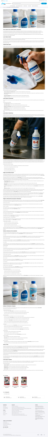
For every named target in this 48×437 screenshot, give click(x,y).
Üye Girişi (4, 412)
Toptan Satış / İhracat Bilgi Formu (7, 424)
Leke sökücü (4, 38)
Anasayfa (4, 7)
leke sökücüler (18, 366)
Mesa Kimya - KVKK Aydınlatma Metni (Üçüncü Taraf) (18, 407)
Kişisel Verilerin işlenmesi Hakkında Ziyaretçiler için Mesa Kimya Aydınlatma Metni (21, 408)
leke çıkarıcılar (24, 370)
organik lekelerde (24, 106)
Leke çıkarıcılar (5, 34)
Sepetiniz (4, 414)
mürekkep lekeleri (19, 165)
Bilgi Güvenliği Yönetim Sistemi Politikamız (17, 411)
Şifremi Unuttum (5, 413)
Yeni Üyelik (4, 411)
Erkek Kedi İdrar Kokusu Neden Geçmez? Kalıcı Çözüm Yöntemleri (39, 406)
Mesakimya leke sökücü (6, 114)
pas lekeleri (23, 165)
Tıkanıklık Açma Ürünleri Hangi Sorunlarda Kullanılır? (38, 415)
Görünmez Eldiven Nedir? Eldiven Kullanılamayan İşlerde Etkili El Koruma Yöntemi (39, 408)
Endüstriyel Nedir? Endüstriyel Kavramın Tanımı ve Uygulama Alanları (40, 416)
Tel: (5, 425)
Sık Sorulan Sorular (5, 408)
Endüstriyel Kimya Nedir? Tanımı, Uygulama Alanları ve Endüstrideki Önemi (39, 419)
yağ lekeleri (15, 165)
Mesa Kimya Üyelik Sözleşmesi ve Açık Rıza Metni (18, 409)
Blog (6, 7)
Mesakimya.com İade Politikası (15, 410)
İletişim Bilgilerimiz (5, 407)
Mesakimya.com (9, 434)
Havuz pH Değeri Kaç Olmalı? (38, 410)
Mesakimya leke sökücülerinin (6, 164)
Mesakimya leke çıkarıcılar (8, 116)
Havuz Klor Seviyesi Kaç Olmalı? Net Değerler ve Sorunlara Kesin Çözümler (40, 411)
